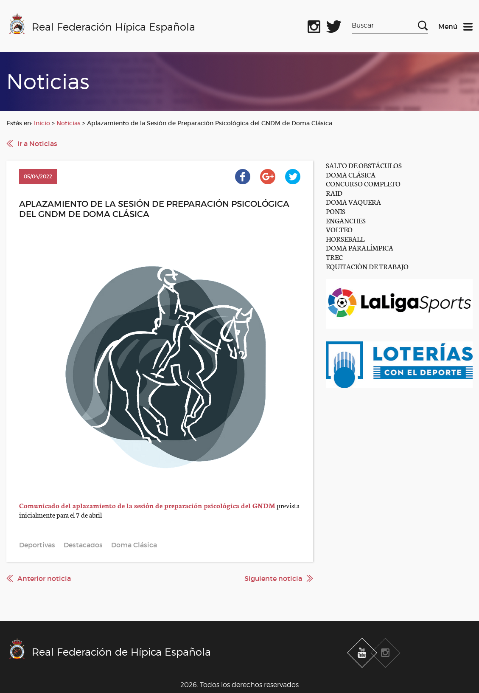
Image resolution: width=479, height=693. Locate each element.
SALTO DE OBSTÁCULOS (364, 165)
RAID (334, 192)
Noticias (68, 123)
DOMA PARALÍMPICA (359, 247)
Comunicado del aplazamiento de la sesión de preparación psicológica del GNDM (147, 505)
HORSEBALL (345, 238)
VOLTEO (339, 229)
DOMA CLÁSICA (350, 174)
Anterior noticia (44, 578)
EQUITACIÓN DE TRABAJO (367, 266)
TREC (334, 257)
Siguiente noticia (273, 578)
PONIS (335, 211)
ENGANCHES (346, 220)
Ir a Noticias (37, 143)
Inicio (42, 123)
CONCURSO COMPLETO (363, 183)
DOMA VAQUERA (353, 201)
